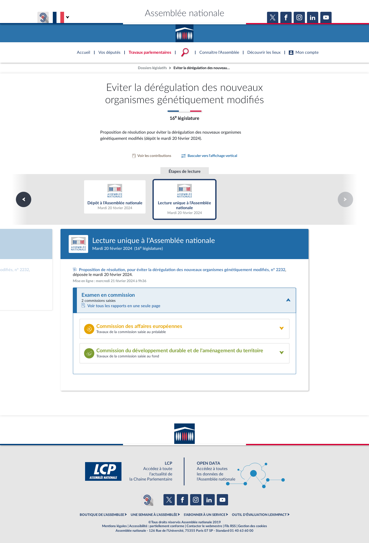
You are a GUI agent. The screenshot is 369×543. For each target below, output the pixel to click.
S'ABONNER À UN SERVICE (204, 514)
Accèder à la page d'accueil (184, 31)
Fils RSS (230, 526)
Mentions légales (114, 526)
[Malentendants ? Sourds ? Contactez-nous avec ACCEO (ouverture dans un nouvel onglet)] (147, 500)
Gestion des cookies (252, 526)
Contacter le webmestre (204, 526)
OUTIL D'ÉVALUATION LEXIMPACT (259, 514)
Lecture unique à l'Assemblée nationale (184, 199)
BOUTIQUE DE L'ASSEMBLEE (102, 514)
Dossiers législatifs (152, 68)
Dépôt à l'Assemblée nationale (115, 197)
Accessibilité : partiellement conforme (156, 526)
